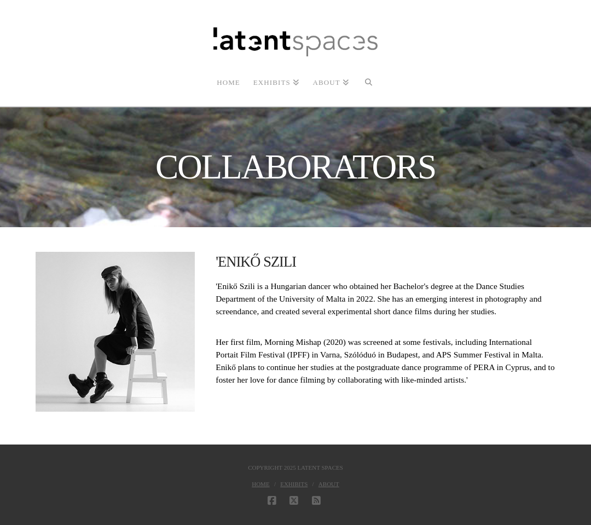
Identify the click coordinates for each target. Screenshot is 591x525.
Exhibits (294, 484)
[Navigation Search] (368, 81)
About (328, 484)
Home (260, 484)
